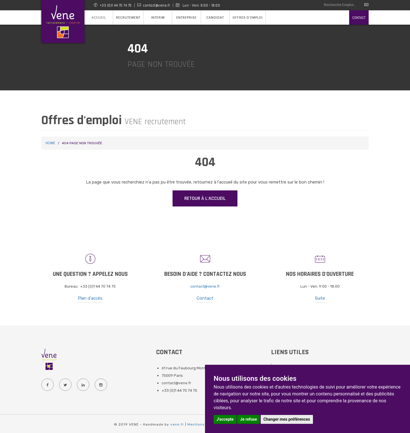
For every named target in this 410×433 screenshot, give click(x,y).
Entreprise (186, 17)
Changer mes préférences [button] (287, 419)
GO (366, 5)
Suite (320, 298)
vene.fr (177, 424)
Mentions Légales (204, 424)
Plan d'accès (90, 298)
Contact (358, 17)
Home (50, 143)
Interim (158, 17)
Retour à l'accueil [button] (205, 198)
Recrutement (128, 17)
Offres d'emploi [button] (248, 17)
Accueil (99, 17)
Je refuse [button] (248, 419)
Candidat (215, 17)
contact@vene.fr (205, 286)
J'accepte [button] (225, 419)
